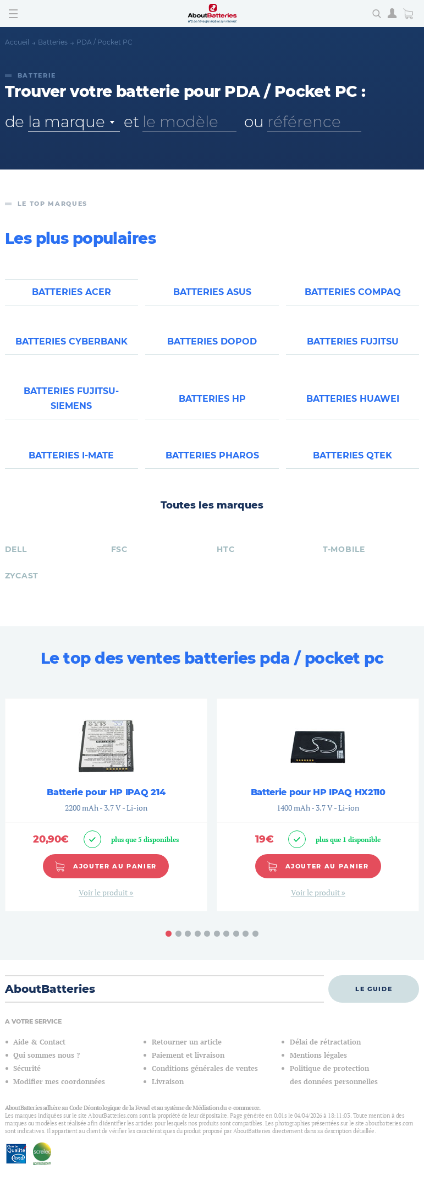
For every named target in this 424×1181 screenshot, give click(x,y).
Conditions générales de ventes (205, 1080)
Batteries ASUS (212, 293)
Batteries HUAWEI (352, 406)
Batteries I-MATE (71, 466)
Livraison (168, 1093)
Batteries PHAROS (212, 466)
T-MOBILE (344, 561)
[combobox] (74, 122)
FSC (119, 561)
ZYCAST (21, 587)
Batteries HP (212, 406)
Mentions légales (318, 1067)
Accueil (17, 42)
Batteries (53, 42)
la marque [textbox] (66, 121)
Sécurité (27, 1080)
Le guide (373, 1000)
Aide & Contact (39, 1054)
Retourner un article (187, 1054)
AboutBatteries (50, 1001)
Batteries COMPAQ (353, 293)
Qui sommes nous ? (46, 1067)
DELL (16, 561)
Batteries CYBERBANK (71, 346)
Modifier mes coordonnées (59, 1093)
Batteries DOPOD (212, 346)
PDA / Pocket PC (104, 42)
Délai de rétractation (325, 1054)
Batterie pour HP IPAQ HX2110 (318, 804)
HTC (225, 561)
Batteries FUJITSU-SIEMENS (71, 405)
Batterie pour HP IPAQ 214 (106, 804)
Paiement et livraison (188, 1067)
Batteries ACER (71, 293)
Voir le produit (104, 904)
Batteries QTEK (352, 466)
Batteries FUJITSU (353, 346)
